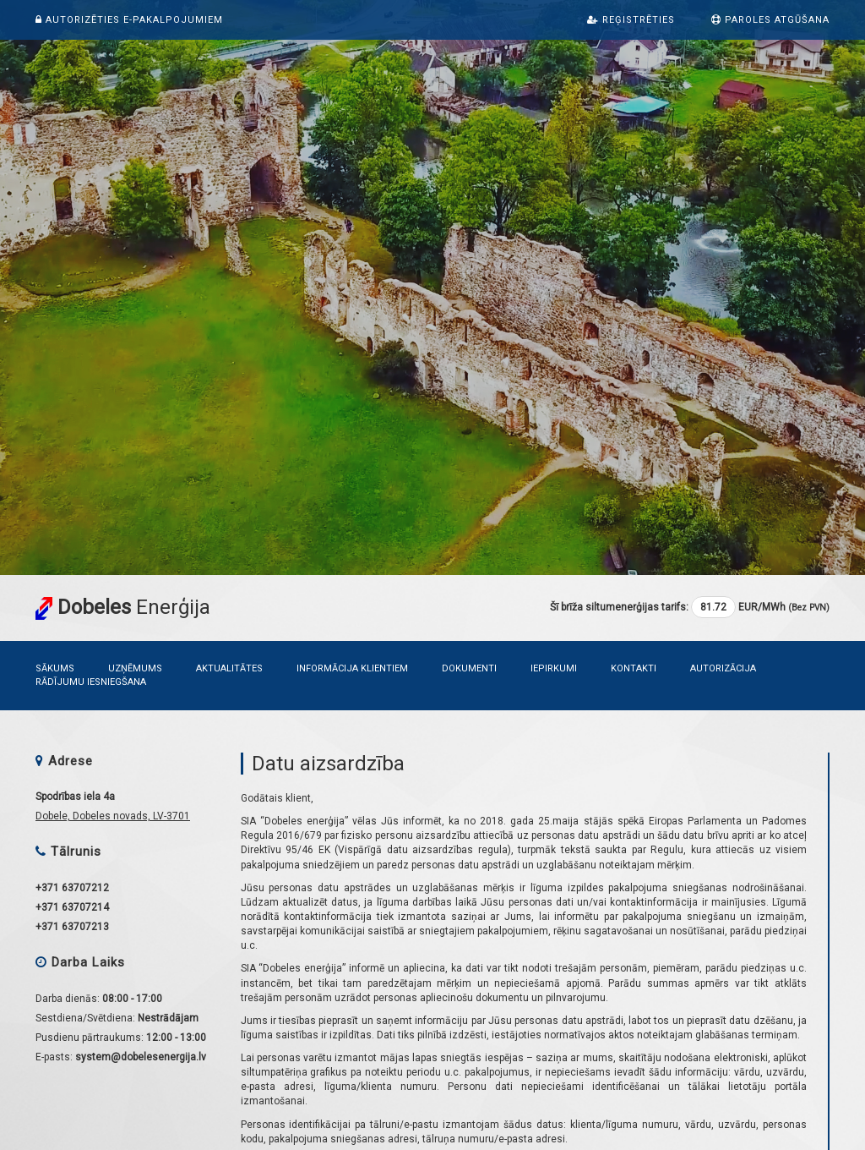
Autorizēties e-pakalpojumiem (129, 19)
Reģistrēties (631, 19)
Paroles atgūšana (770, 19)
